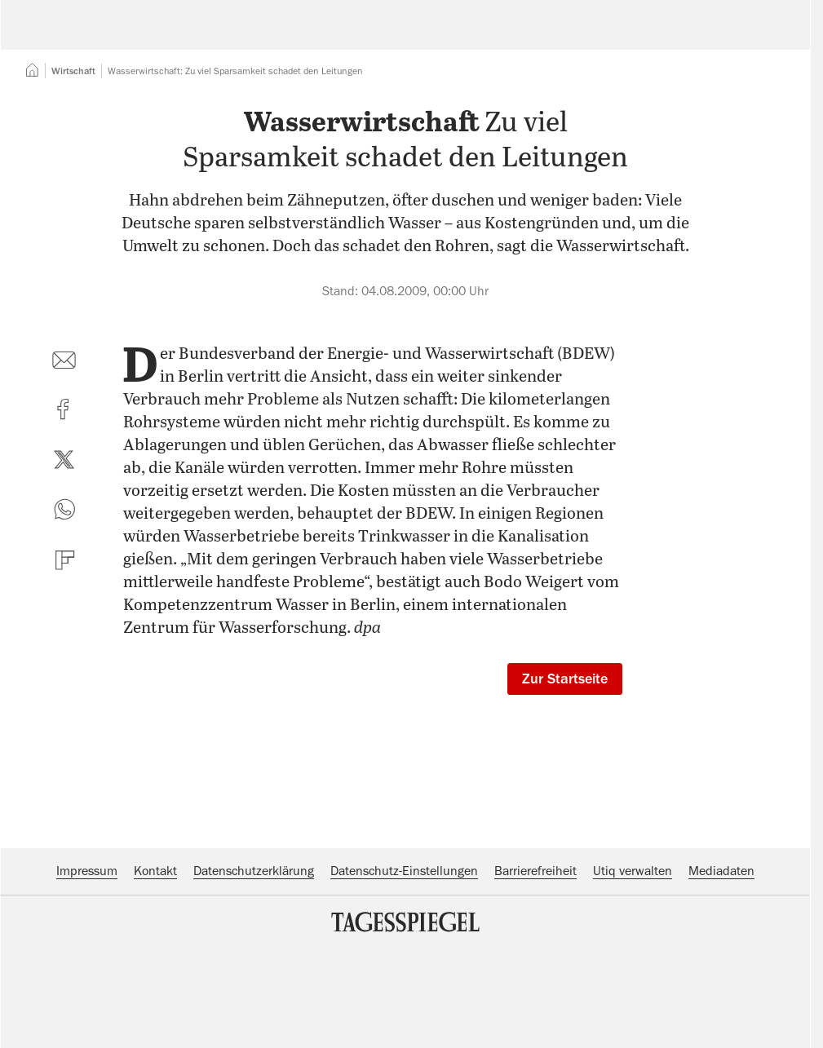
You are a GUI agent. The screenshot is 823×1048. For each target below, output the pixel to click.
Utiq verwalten (632, 970)
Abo (759, 36)
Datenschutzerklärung (253, 970)
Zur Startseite (565, 778)
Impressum (86, 970)
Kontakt (155, 970)
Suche (573, 36)
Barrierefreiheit (535, 970)
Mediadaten (721, 970)
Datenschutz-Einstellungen (404, 970)
